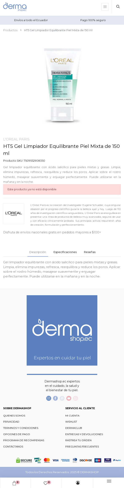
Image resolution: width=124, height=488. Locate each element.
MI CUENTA (72, 415)
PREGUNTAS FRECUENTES (82, 446)
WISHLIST (71, 421)
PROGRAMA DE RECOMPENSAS (23, 440)
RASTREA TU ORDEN (78, 440)
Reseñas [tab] (89, 252)
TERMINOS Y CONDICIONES (20, 428)
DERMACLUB (73, 428)
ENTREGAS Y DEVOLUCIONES (84, 434)
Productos (10, 30)
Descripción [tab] (37, 252)
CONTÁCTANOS (13, 446)
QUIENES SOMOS (14, 415)
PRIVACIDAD (11, 421)
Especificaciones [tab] (65, 252)
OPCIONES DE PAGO (16, 434)
